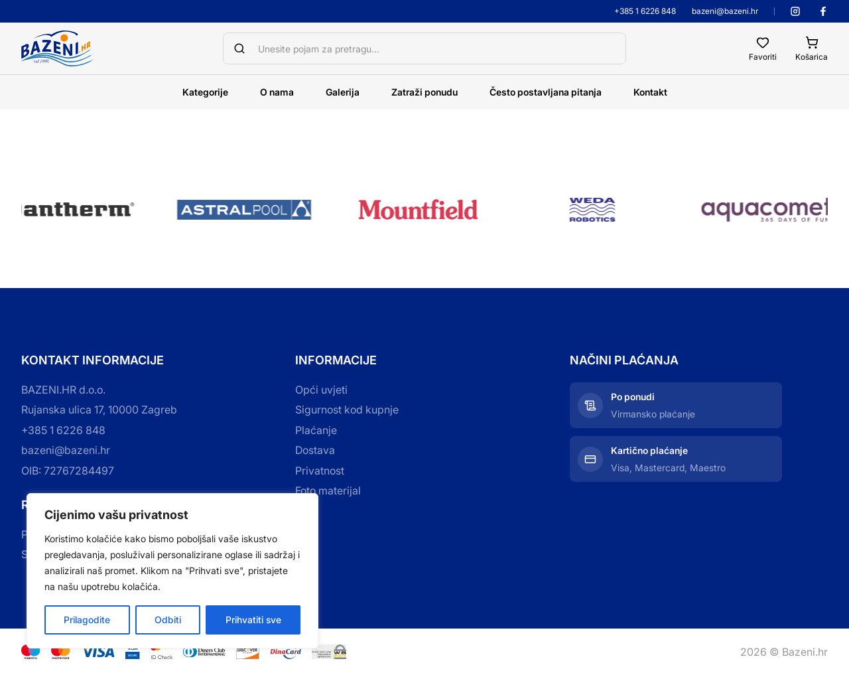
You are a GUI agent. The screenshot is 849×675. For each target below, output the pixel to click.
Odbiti (168, 619)
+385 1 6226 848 (645, 11)
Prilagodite (87, 619)
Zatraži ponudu (424, 92)
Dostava (315, 450)
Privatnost (319, 470)
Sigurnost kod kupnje (347, 409)
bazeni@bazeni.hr (725, 11)
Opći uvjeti (321, 389)
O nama (277, 92)
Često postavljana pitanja (546, 92)
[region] (172, 570)
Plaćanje (316, 430)
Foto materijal (328, 490)
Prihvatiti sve (253, 619)
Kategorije (205, 92)
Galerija (342, 92)
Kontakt (650, 92)
